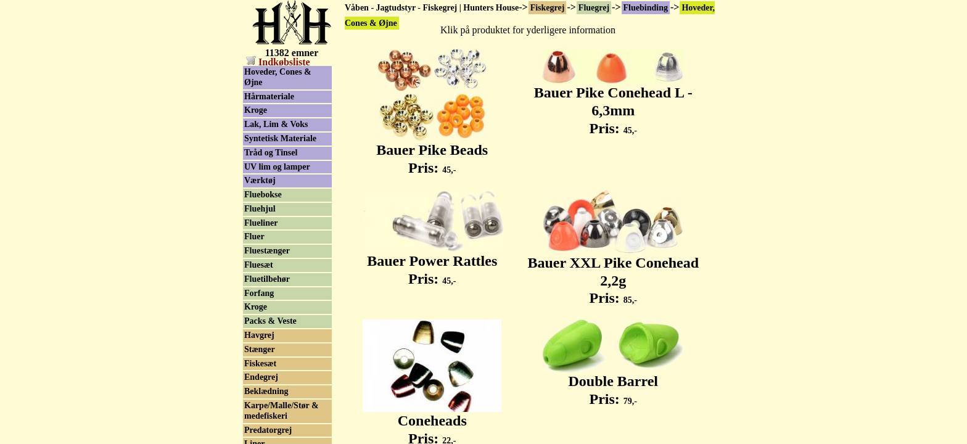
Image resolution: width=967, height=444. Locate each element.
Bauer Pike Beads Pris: (432, 152)
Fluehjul (260, 208)
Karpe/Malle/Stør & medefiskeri (281, 411)
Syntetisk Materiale (280, 138)
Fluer (254, 236)
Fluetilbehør (267, 279)
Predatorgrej (268, 430)
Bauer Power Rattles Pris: (432, 263)
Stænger (259, 349)
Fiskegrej (547, 7)
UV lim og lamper (277, 166)
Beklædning (266, 391)
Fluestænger (267, 250)
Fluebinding (645, 7)
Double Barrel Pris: (613, 383)
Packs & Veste (270, 321)
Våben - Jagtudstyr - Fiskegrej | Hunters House (432, 7)
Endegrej (261, 377)
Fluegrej (593, 7)
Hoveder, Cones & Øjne (277, 77)
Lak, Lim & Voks (276, 124)
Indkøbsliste (278, 62)
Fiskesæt (260, 363)
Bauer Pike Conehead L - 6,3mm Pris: (613, 103)
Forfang (259, 293)
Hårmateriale (269, 96)
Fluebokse (263, 194)
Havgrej (259, 335)
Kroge (255, 110)
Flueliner (261, 223)
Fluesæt (258, 264)
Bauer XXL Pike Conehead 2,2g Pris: (613, 273)
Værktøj (260, 180)
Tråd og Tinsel (270, 152)
